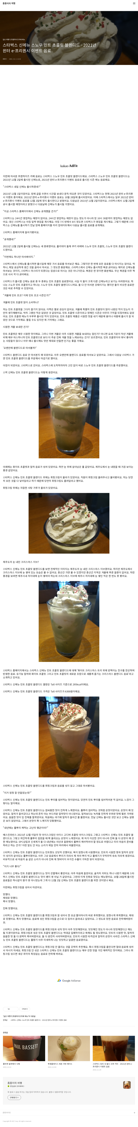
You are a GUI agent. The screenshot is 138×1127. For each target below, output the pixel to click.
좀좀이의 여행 (9, 3)
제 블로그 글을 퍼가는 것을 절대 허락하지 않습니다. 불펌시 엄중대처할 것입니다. (39, 1092)
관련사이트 (7, 1112)
